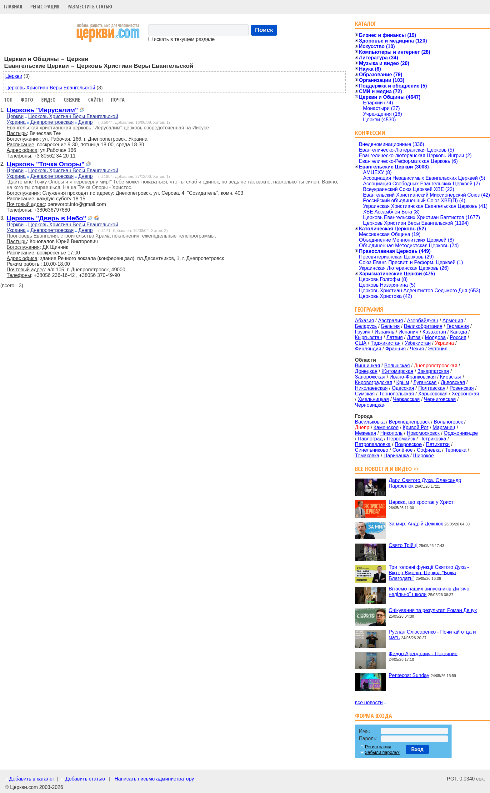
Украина (16, 122)
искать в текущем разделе (181, 39)
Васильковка (370, 421)
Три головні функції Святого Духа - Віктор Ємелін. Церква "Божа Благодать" (429, 572)
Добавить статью (85, 778)
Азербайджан (422, 320)
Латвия (394, 337)
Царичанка (396, 455)
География (369, 309)
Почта (118, 99)
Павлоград (370, 438)
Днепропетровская (51, 122)
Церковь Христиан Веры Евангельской (50, 87)
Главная (13, 6)
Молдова (435, 337)
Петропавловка (373, 444)
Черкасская (406, 399)
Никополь (391, 433)
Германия (458, 326)
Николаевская (371, 388)
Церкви (13, 76)
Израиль (384, 331)
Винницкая (367, 365)
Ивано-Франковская (413, 376)
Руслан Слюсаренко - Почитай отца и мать (432, 634)
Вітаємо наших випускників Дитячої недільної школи (430, 591)
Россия (458, 337)
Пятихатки (438, 444)
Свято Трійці (403, 545)
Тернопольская (396, 393)
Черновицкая (370, 405)
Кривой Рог (415, 427)
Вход (417, 749)
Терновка (456, 450)
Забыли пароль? (382, 752)
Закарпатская (433, 371)
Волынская (397, 365)
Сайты (95, 99)
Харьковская (433, 393)
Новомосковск (423, 433)
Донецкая (366, 371)
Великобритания (423, 326)
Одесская (403, 388)
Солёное (402, 450)
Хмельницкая (373, 399)
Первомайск (401, 438)
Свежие (72, 99)
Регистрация (44, 6)
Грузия (362, 331)
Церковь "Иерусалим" (42, 109)
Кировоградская (373, 382)
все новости (369, 702)
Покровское (408, 444)
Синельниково (371, 450)
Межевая (365, 433)
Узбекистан (418, 343)
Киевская (450, 376)
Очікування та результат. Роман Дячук (433, 610)
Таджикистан (386, 343)
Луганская (425, 382)
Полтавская (431, 388)
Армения (452, 320)
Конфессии (370, 132)
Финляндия (368, 348)
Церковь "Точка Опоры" (45, 164)
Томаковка (367, 455)
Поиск (264, 30)
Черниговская (440, 399)
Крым (402, 382)
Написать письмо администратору (154, 778)
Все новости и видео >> (387, 468)
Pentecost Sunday (409, 675)
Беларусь (366, 326)
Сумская (365, 393)
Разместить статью (90, 6)
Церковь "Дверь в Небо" (46, 218)
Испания (408, 331)
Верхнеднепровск (409, 421)
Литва (414, 337)
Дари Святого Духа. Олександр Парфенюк (425, 483)
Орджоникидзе (461, 433)
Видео (48, 99)
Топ (8, 99)
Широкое (423, 455)
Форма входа (373, 715)
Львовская (453, 382)
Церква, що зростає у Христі (422, 501)
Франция (395, 348)
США (361, 343)
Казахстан (434, 331)
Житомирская (397, 371)
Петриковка (432, 438)
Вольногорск (448, 421)
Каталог (366, 23)
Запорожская (370, 376)
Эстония (438, 348)
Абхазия (364, 320)
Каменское (385, 427)
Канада (458, 331)
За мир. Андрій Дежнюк (416, 523)
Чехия (417, 348)
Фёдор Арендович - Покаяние (423, 653)
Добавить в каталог (31, 778)
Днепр (85, 122)
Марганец (443, 427)
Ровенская (461, 388)
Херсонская (465, 393)
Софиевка (429, 450)
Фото (27, 99)
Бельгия (390, 326)
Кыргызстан (368, 337)
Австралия (390, 320)
